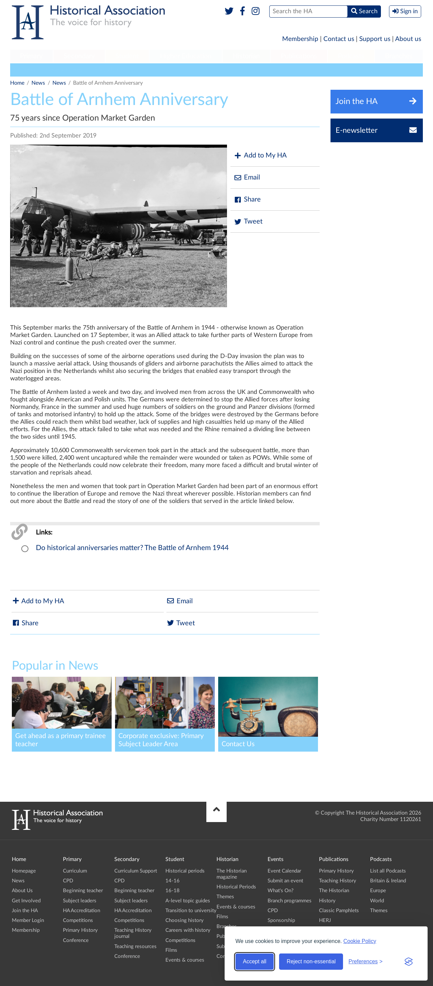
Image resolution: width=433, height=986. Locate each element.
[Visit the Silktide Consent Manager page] (409, 961)
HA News (25, 69)
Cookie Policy (359, 941)
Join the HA (25, 910)
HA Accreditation (81, 910)
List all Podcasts (388, 871)
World (377, 900)
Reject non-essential (311, 961)
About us (408, 39)
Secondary (79, 56)
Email (247, 177)
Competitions (78, 920)
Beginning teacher (83, 890)
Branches (399, 56)
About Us (22, 890)
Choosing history (184, 920)
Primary (31, 56)
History (327, 900)
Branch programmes (290, 900)
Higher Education (185, 56)
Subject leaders (79, 900)
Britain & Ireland (388, 880)
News (38, 83)
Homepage (24, 871)
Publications (299, 56)
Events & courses (184, 960)
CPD (68, 880)
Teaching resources (135, 946)
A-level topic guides (187, 900)
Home (17, 83)
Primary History (80, 930)
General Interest (65, 69)
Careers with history (187, 930)
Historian (246, 56)
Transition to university (190, 910)
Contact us (338, 39)
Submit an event (285, 880)
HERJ (325, 920)
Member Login (28, 920)
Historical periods (185, 871)
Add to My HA (260, 155)
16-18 (172, 890)
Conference (76, 940)
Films (171, 950)
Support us (374, 39)
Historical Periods (236, 886)
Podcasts (351, 56)
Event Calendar (284, 871)
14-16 (172, 880)
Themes (225, 896)
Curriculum (75, 871)
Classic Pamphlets (339, 910)
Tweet (248, 221)
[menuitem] (31, 56)
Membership (300, 39)
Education (106, 69)
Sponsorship (281, 920)
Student (127, 56)
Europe (378, 890)
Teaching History (337, 880)
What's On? (281, 890)
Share (247, 199)
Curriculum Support (135, 871)
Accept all (254, 961)
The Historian (334, 890)
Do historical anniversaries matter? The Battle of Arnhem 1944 (132, 547)
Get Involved (26, 900)
